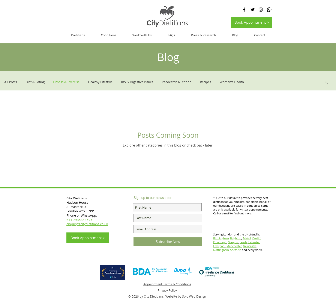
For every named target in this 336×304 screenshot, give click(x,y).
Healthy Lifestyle (100, 82)
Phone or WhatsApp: (81, 215)
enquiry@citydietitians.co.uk (87, 224)
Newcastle (249, 246)
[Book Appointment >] (251, 22)
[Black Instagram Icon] (261, 9)
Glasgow (233, 242)
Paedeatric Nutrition (176, 82)
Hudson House (77, 202)
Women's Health (232, 82)
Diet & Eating (35, 82)
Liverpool (219, 246)
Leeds (243, 242)
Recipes (205, 82)
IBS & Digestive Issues (137, 82)
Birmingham (221, 238)
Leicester (254, 242)
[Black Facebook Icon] (244, 9)
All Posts (10, 82)
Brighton (235, 238)
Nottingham (221, 250)
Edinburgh (219, 242)
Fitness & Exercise (66, 82)
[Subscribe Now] (168, 241)
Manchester (234, 246)
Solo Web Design (194, 296)
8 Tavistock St (76, 207)
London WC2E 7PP (80, 211)
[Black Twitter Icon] (252, 9)
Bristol (247, 238)
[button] (142, 35)
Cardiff (256, 238)
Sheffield (235, 250)
